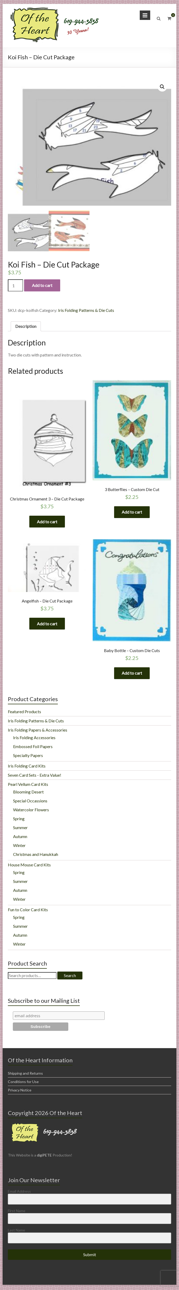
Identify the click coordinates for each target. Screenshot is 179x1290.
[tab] (26, 326)
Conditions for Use (23, 1083)
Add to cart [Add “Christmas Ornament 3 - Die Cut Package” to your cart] (47, 521)
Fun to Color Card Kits (28, 910)
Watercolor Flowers (31, 810)
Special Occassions (30, 801)
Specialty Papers (28, 756)
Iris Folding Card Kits (27, 767)
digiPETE (44, 1156)
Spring (19, 819)
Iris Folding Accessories (34, 738)
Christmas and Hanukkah (35, 855)
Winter (19, 846)
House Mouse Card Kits (29, 865)
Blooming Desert (28, 793)
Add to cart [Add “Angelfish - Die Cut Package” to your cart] (47, 624)
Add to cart (42, 285)
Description (25, 326)
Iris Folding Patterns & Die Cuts (86, 310)
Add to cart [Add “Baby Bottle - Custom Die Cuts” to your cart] (132, 673)
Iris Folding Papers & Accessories (37, 731)
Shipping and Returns (25, 1074)
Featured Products (24, 712)
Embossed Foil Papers (33, 747)
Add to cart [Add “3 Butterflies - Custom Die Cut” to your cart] (132, 512)
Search (70, 976)
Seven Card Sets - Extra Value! (34, 776)
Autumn (20, 837)
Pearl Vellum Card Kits (28, 785)
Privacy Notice (19, 1091)
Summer (20, 828)
